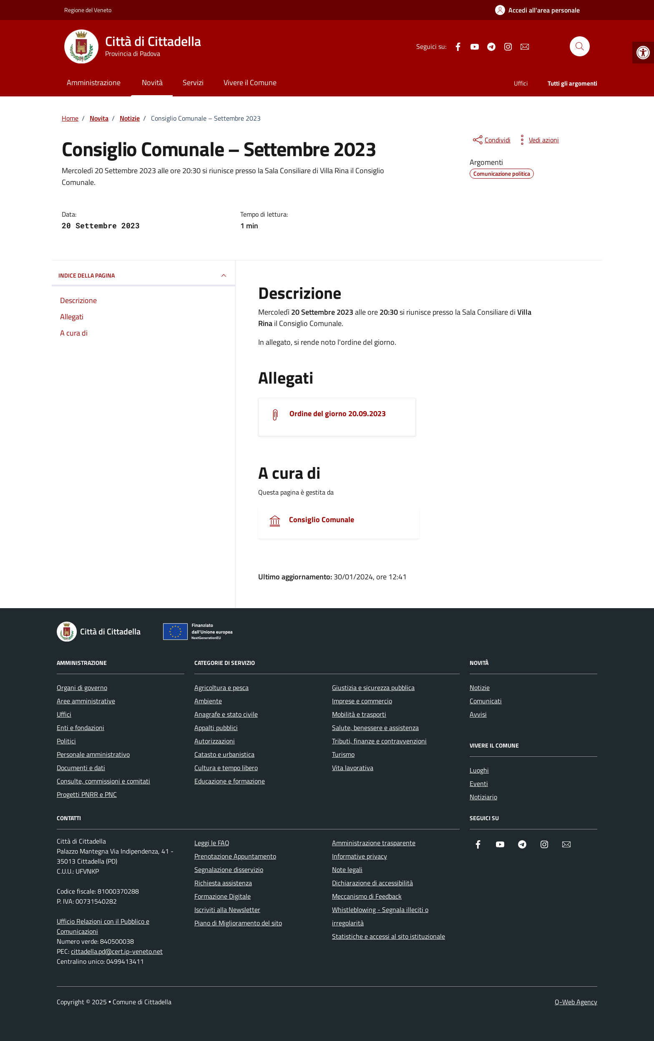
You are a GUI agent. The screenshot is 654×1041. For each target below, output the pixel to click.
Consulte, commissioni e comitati (103, 781)
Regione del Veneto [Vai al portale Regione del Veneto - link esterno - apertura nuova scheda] (87, 9)
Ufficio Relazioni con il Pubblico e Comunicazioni (103, 926)
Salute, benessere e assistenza (375, 728)
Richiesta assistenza (223, 883)
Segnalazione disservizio (228, 869)
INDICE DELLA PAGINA (143, 275)
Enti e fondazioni (80, 728)
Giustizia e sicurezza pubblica (373, 687)
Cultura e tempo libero (226, 768)
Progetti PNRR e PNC (87, 794)
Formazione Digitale (222, 896)
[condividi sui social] (491, 140)
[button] (643, 52)
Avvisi (478, 714)
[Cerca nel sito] (580, 46)
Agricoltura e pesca (221, 687)
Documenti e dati (81, 768)
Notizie (480, 687)
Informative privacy (359, 856)
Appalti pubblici (216, 728)
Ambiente (208, 701)
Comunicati (486, 701)
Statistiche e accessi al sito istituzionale (388, 936)
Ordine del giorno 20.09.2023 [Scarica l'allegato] (337, 413)
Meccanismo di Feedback (367, 896)
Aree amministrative (86, 701)
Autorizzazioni (214, 741)
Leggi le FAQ (211, 843)
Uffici (521, 83)
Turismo (343, 754)
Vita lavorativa (352, 768)
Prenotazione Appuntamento (235, 856)
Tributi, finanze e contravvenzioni (379, 741)
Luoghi (479, 770)
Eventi (479, 783)
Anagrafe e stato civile (226, 714)
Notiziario (483, 797)
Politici (66, 741)
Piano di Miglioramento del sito (238, 923)
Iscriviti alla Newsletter (227, 910)
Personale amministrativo (93, 754)
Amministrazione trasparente (373, 843)
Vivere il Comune (250, 82)
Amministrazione (94, 82)
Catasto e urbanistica (224, 754)
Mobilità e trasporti (359, 714)
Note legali (347, 869)
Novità (152, 82)
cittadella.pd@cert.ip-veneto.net (117, 951)
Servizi (193, 82)
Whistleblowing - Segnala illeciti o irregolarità (380, 916)
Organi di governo (82, 687)
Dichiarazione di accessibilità (372, 883)
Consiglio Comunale (321, 519)
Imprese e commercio (362, 701)
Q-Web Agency (576, 1002)
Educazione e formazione (229, 781)
